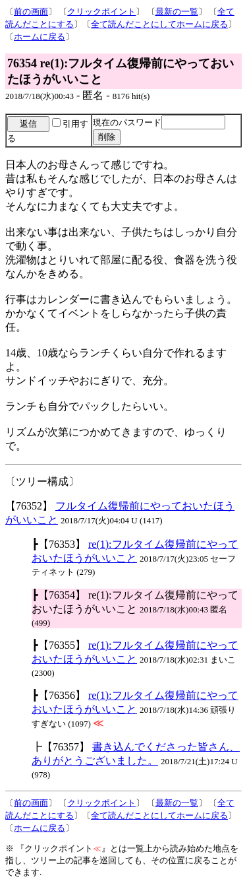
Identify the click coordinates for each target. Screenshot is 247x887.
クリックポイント (101, 11)
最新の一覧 (176, 11)
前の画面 (31, 11)
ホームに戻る (39, 37)
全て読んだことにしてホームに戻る (159, 24)
